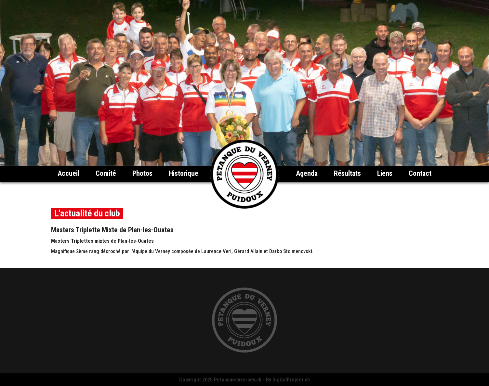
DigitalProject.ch (291, 380)
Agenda (307, 173)
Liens (384, 173)
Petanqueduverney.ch (237, 380)
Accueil (68, 173)
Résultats (347, 173)
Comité (106, 173)
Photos (142, 173)
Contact (420, 173)
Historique (183, 173)
